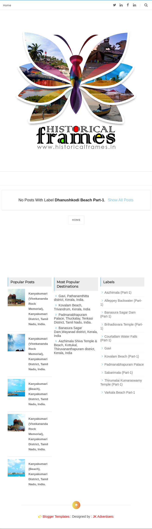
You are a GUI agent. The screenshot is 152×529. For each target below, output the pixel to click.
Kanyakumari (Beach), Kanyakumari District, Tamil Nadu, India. (38, 394)
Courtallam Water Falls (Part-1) (118, 338)
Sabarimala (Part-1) (119, 372)
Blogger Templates (56, 516)
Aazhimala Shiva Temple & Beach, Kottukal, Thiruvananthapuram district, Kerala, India (75, 347)
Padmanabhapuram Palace (124, 364)
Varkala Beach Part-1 (120, 392)
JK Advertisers (103, 516)
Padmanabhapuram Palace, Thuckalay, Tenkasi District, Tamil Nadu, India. (73, 318)
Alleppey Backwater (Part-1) (121, 302)
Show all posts (120, 200)
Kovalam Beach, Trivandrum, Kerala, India (72, 307)
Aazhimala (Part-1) (118, 292)
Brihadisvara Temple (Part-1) (121, 326)
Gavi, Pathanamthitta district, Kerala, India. (71, 298)
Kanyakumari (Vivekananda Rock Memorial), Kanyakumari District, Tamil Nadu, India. (38, 309)
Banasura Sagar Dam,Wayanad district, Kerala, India (76, 332)
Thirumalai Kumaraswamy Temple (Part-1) (121, 382)
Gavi (108, 348)
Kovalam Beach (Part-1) (122, 356)
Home (7, 5)
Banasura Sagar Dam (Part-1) (118, 314)
